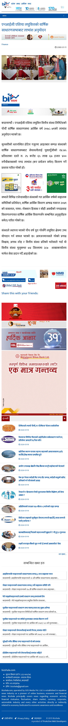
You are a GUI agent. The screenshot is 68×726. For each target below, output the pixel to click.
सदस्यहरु (38, 718)
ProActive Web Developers (54, 721)
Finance (5, 44)
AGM (31, 280)
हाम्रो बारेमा (9, 718)
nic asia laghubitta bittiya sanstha (14, 280)
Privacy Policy (23, 718)
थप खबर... (62, 554)
